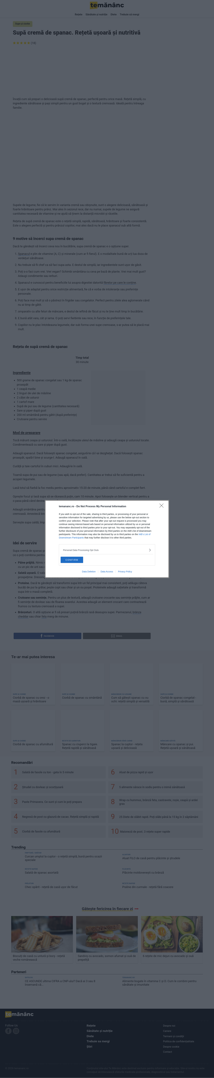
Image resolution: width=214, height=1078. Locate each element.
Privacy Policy (125, 571)
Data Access (107, 571)
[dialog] (107, 539)
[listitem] (107, 550)
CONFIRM (75, 560)
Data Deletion (89, 571)
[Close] (162, 507)
